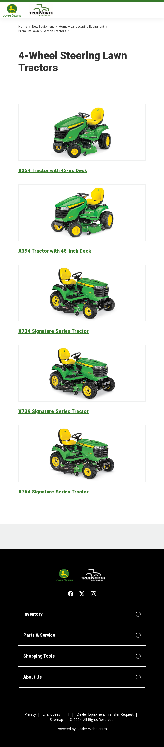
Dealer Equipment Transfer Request (105, 714)
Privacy (30, 714)
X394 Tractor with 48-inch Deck (54, 251)
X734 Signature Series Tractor (53, 331)
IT (68, 714)
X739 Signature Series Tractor (53, 411)
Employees (51, 714)
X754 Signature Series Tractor (53, 492)
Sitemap (56, 719)
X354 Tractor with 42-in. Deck (52, 170)
